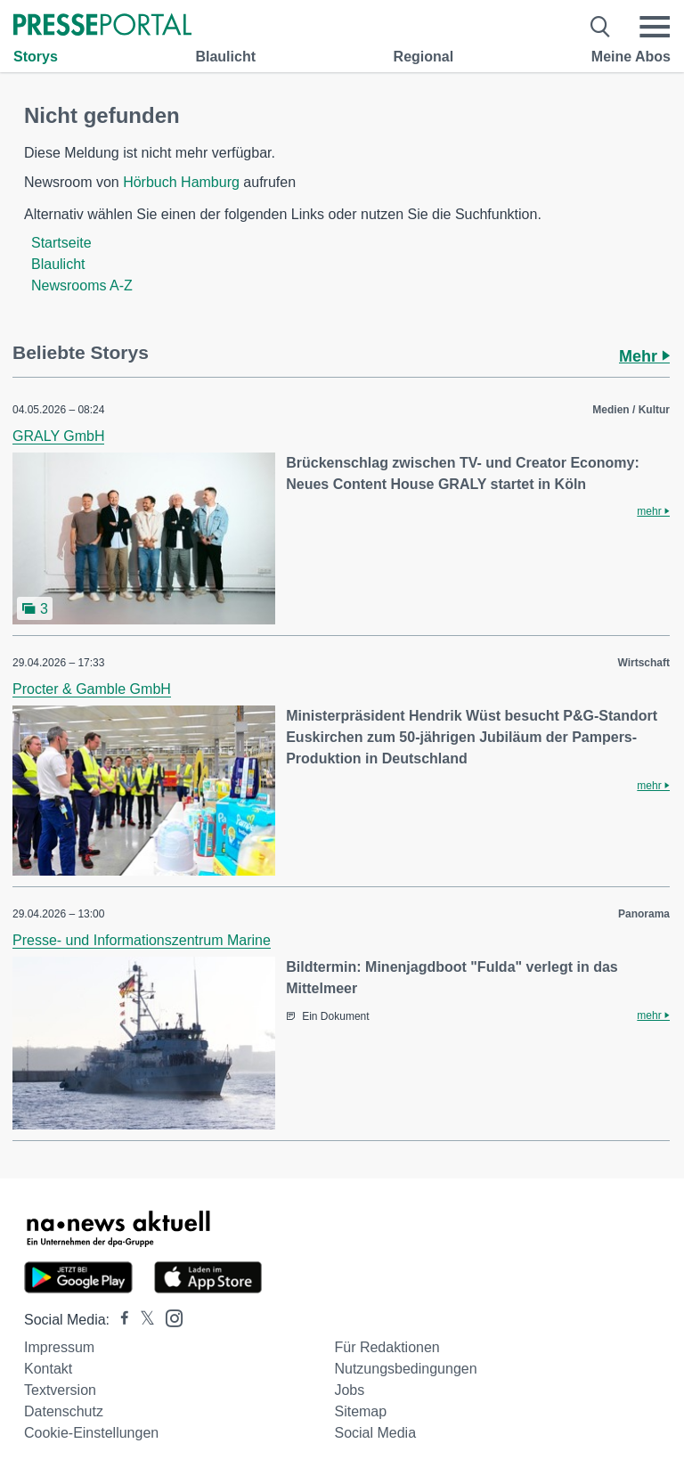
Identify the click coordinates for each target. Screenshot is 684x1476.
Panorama (644, 914)
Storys (35, 56)
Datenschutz (63, 1411)
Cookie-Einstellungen (91, 1432)
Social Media (375, 1432)
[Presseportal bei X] (142, 1319)
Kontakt (48, 1368)
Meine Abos (631, 56)
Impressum (59, 1347)
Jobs (349, 1390)
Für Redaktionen (386, 1347)
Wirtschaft (643, 662)
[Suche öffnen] (601, 26)
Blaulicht (225, 56)
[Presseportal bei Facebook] (119, 1319)
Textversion (60, 1390)
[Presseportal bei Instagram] (169, 1317)
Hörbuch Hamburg (181, 182)
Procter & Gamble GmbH (91, 689)
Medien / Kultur (631, 410)
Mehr (644, 356)
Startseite (61, 242)
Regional (424, 56)
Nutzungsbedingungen (405, 1368)
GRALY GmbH (58, 436)
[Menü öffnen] (655, 26)
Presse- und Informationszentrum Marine (141, 940)
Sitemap (360, 1411)
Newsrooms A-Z (82, 285)
